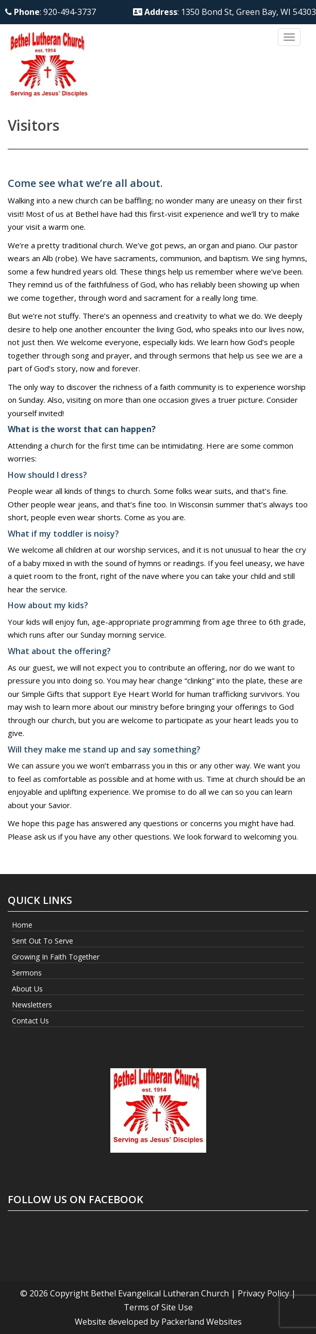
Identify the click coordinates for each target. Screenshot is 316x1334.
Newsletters (32, 1005)
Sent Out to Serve (42, 941)
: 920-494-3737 (50, 12)
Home (22, 925)
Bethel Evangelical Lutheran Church (160, 1293)
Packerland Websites (201, 1321)
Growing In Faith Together (55, 957)
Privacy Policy (263, 1293)
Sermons (27, 973)
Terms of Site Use (158, 1307)
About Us (27, 989)
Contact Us (30, 1020)
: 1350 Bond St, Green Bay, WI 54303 (224, 12)
